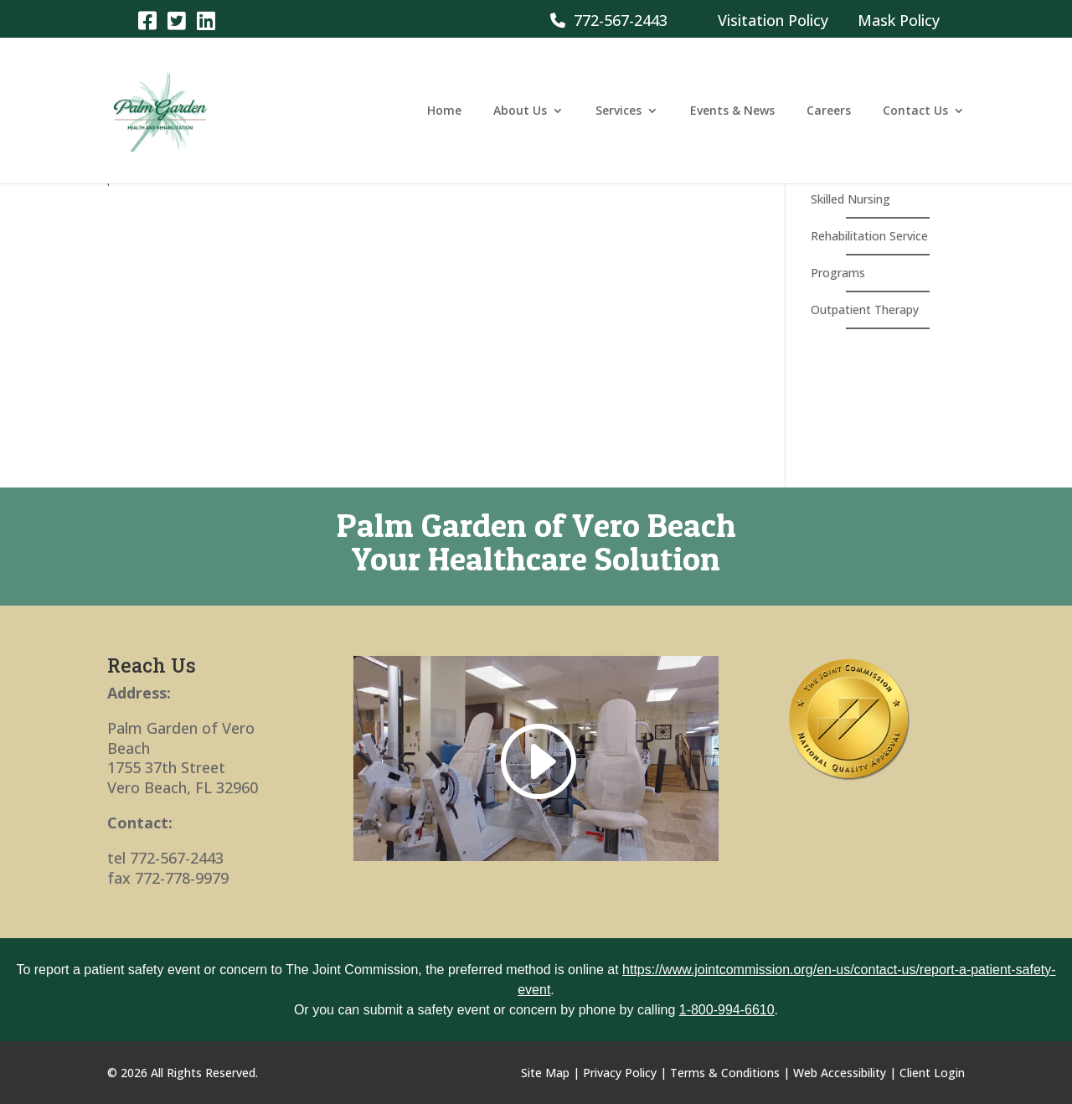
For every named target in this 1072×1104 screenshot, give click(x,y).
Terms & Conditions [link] (725, 1073)
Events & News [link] (732, 111)
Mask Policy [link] (899, 20)
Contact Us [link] (915, 111)
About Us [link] (520, 111)
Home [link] (444, 111)
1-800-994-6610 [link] (727, 1010)
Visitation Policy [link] (773, 20)
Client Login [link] (932, 1073)
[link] (147, 19)
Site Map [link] (545, 1073)
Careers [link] (829, 111)
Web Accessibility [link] (839, 1073)
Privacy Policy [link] (620, 1073)
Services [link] (618, 111)
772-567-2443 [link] (608, 20)
